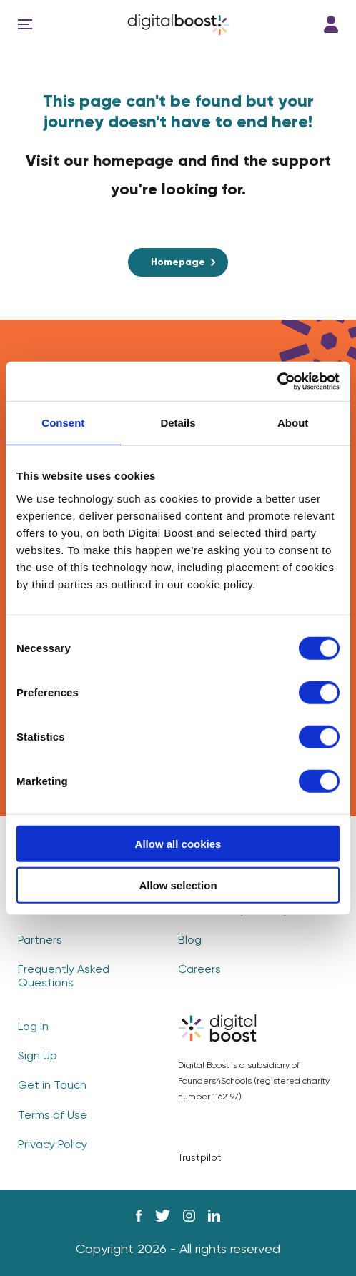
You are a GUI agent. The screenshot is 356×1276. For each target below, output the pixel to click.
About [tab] (292, 423)
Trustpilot (200, 1158)
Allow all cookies (178, 843)
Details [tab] (177, 423)
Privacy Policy (52, 1145)
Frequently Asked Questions (63, 976)
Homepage (178, 262)
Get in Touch (52, 1086)
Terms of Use (52, 1116)
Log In (331, 24)
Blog (190, 940)
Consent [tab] (62, 423)
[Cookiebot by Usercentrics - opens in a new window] (277, 381)
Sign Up (37, 1056)
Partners (40, 940)
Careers (199, 970)
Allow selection (178, 885)
